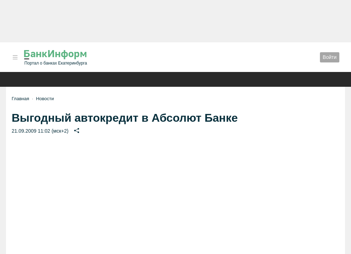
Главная (20, 98)
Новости (45, 98)
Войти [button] (330, 57)
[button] (15, 57)
